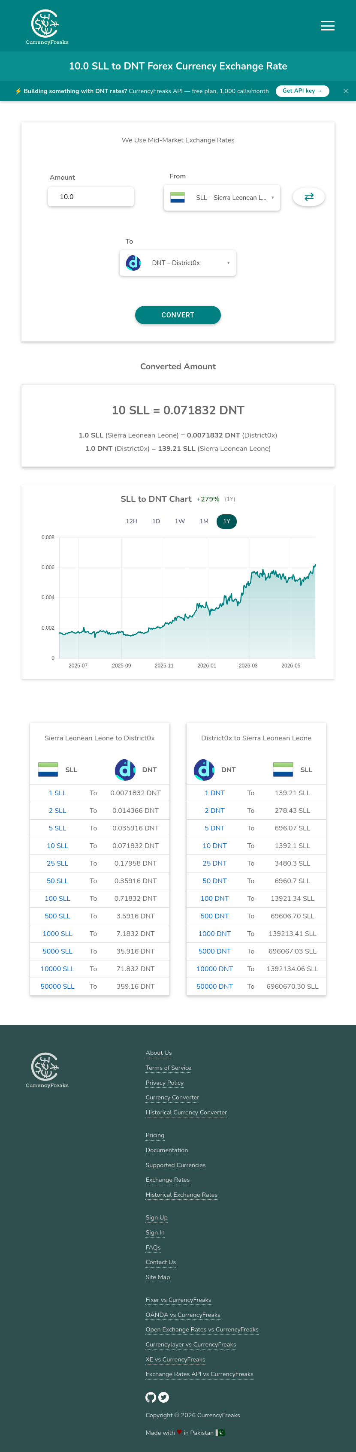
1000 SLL (57, 934)
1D (156, 521)
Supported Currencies (175, 1165)
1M (204, 521)
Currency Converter (172, 1097)
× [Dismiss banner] (345, 91)
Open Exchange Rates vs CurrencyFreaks (201, 1329)
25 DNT (214, 863)
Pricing (154, 1135)
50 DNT (214, 881)
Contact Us (160, 1262)
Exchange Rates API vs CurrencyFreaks (199, 1374)
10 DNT (214, 846)
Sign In (154, 1232)
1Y (226, 521)
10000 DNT (214, 969)
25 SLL (58, 863)
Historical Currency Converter (186, 1112)
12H (132, 521)
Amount (62, 177)
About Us (158, 1052)
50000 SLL (57, 986)
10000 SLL (57, 969)
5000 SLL (57, 951)
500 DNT (214, 916)
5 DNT (215, 828)
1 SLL (57, 793)
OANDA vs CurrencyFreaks (182, 1314)
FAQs (152, 1247)
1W (180, 521)
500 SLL (57, 916)
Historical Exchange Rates (181, 1194)
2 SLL (57, 810)
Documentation (166, 1150)
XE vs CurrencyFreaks (175, 1359)
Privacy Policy (164, 1082)
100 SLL (57, 898)
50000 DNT (214, 986)
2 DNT (215, 810)
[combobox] (222, 198)
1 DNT (215, 793)
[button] (328, 25)
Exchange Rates (167, 1179)
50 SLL (58, 881)
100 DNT (214, 898)
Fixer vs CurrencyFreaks (178, 1299)
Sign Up (156, 1217)
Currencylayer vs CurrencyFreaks (190, 1344)
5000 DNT (215, 951)
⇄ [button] (309, 197)
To (129, 241)
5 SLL (57, 828)
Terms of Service (168, 1067)
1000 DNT (215, 934)
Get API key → (303, 91)
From (178, 176)
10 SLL (58, 846)
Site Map (157, 1277)
